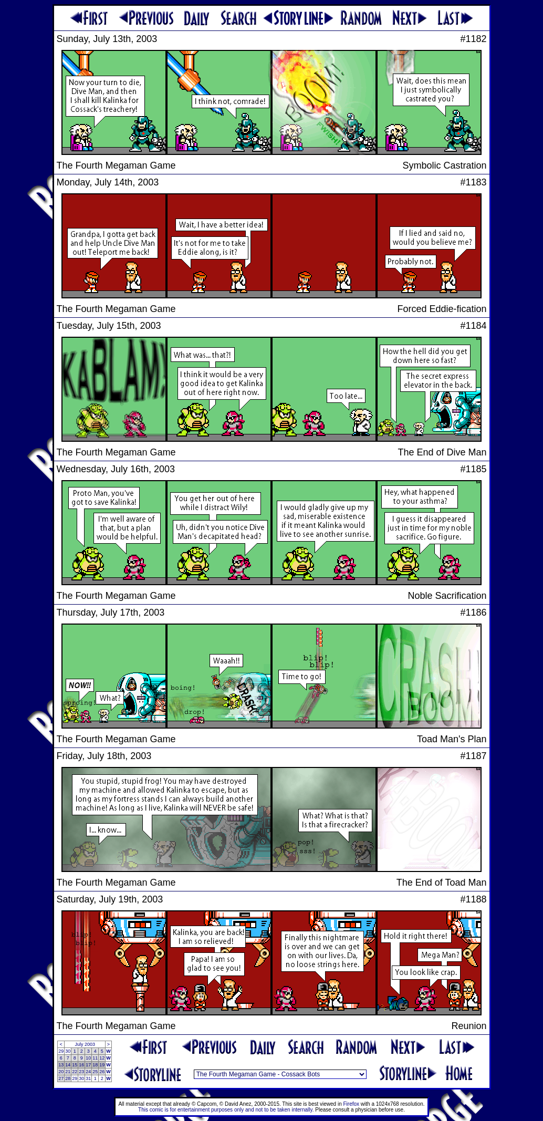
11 (95, 1058)
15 (74, 1064)
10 (88, 1058)
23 (81, 1071)
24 (88, 1071)
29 (61, 1051)
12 (102, 1058)
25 (95, 1071)
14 (67, 1064)
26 (102, 1071)
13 (61, 1064)
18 (95, 1064)
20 (61, 1071)
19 (102, 1064)
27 (61, 1078)
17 (88, 1064)
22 (74, 1071)
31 (88, 1078)
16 (81, 1064)
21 (67, 1071)
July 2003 (85, 1044)
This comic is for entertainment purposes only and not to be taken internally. (226, 1110)
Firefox (351, 1104)
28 (67, 1078)
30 (67, 1051)
